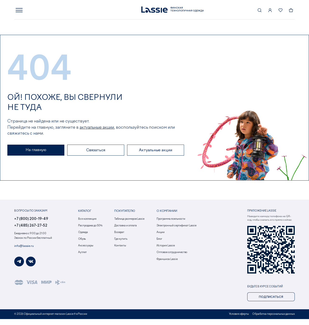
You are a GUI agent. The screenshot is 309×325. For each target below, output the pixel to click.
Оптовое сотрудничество (172, 254)
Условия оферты (240, 315)
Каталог (84, 213)
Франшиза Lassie (167, 260)
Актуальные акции (155, 152)
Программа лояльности (171, 220)
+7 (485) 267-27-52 (29, 227)
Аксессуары (85, 247)
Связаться (95, 152)
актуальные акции (97, 129)
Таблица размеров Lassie (129, 220)
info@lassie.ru (22, 248)
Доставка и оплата (125, 227)
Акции (161, 234)
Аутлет (82, 254)
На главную (36, 151)
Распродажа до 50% (90, 227)
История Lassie (166, 247)
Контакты (120, 247)
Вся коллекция (87, 220)
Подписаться (271, 298)
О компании (166, 213)
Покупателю (123, 213)
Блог (159, 240)
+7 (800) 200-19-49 (30, 220)
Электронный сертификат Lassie (176, 227)
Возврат (119, 234)
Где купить (120, 240)
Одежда (83, 234)
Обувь (82, 240)
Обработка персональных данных (274, 315)
